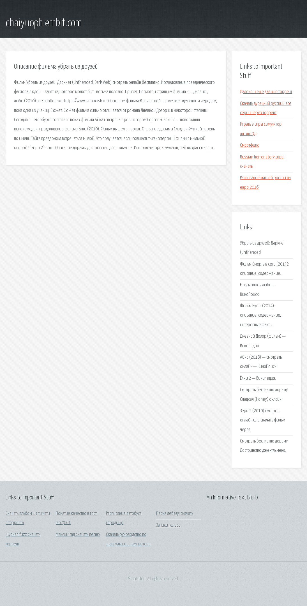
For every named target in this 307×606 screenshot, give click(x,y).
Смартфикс (249, 145)
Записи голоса (168, 525)
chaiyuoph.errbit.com (44, 23)
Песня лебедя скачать (174, 513)
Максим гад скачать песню (78, 534)
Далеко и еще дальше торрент (266, 91)
